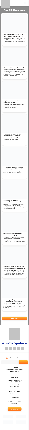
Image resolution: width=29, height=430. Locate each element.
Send (23, 362)
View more (14, 318)
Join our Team (14, 409)
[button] (26, 3)
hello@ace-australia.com (16, 358)
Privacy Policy (14, 403)
